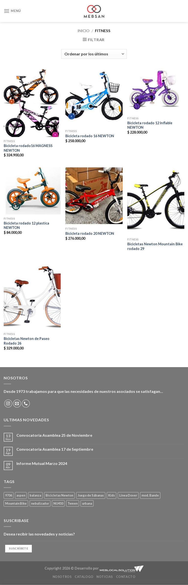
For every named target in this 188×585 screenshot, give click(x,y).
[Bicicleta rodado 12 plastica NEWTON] (32, 190)
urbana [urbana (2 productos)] (87, 503)
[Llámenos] (26, 403)
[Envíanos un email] (17, 403)
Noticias (104, 577)
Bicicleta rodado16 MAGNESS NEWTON (28, 148)
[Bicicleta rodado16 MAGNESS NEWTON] (32, 103)
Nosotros (62, 577)
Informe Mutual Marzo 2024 (41, 463)
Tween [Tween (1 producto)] (73, 503)
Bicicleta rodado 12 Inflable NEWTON (149, 125)
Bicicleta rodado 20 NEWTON (89, 233)
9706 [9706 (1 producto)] (8, 495)
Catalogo (84, 577)
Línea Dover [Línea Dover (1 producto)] (128, 495)
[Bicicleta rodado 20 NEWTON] (93, 195)
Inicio (84, 30)
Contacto (126, 577)
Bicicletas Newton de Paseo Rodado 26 (26, 340)
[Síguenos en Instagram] (8, 403)
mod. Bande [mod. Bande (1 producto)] (150, 495)
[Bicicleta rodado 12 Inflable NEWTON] (155, 91)
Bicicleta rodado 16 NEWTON (89, 136)
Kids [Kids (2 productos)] (111, 495)
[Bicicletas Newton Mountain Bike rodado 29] (155, 201)
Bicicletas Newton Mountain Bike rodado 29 (155, 246)
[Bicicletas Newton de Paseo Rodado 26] (32, 295)
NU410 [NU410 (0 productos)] (58, 503)
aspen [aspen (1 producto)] (20, 495)
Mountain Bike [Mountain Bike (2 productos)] (16, 503)
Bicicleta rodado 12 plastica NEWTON (26, 225)
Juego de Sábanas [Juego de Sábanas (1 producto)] (91, 495)
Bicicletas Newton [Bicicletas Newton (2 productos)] (59, 495)
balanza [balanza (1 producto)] (35, 495)
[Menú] (12, 11)
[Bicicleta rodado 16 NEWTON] (93, 98)
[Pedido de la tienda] (94, 54)
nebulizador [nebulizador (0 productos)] (40, 503)
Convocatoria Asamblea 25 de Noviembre (54, 435)
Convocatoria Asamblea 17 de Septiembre (54, 449)
